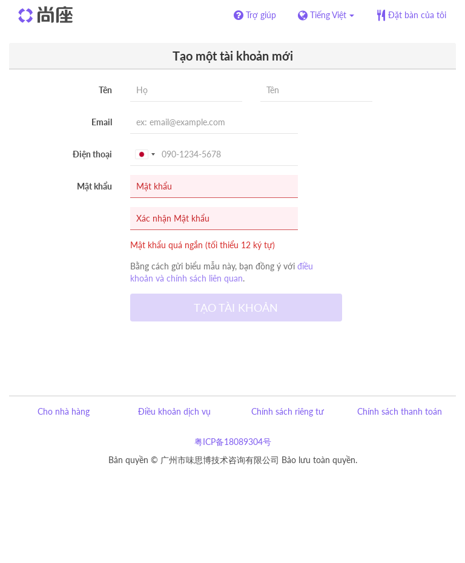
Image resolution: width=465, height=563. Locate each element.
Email (101, 122)
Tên (105, 90)
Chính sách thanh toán (399, 411)
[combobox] (145, 154)
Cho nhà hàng (64, 411)
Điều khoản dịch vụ (174, 411)
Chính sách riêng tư (287, 411)
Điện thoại (92, 154)
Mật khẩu (94, 186)
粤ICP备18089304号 (232, 441)
